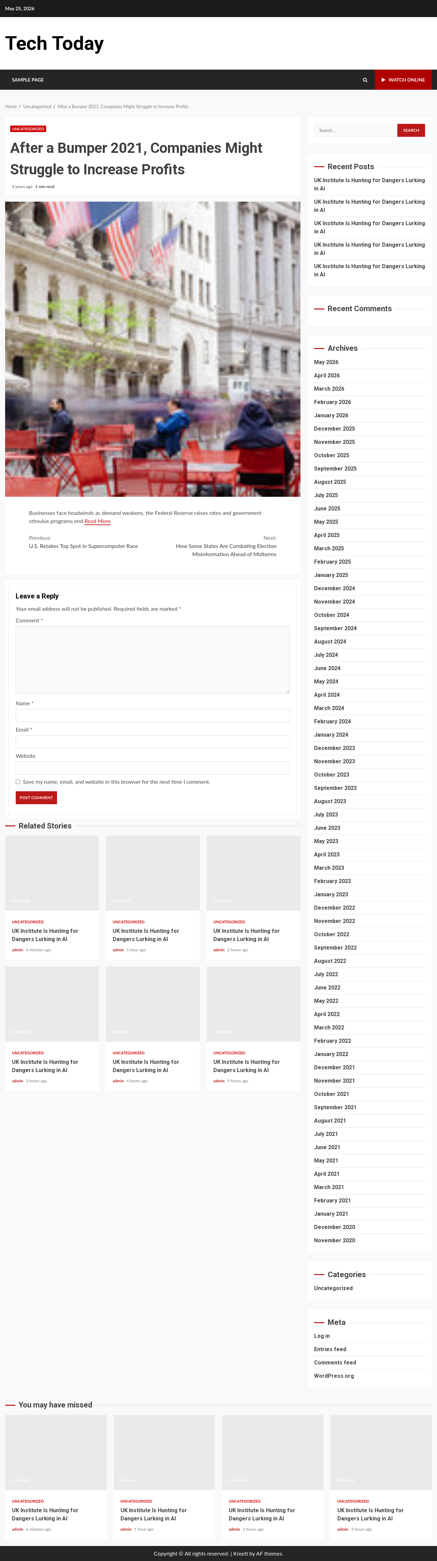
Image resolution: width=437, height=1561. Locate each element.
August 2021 (330, 1120)
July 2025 (326, 495)
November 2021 (334, 1081)
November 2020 (334, 1240)
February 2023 (332, 881)
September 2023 (335, 788)
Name (24, 703)
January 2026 (331, 415)
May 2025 (326, 522)
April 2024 (327, 695)
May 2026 (326, 362)
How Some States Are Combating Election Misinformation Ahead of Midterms (215, 545)
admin (18, 949)
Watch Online (403, 80)
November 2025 (334, 442)
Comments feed (335, 1362)
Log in (322, 1336)
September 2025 (335, 468)
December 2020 (334, 1227)
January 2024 (331, 735)
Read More (97, 521)
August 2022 (330, 961)
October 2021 (331, 1094)
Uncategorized (28, 129)
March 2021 (329, 1187)
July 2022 (326, 974)
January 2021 (331, 1214)
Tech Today (54, 43)
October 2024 (331, 615)
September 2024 (335, 628)
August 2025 (330, 482)
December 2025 (334, 428)
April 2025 (327, 535)
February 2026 (332, 402)
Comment (29, 620)
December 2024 (334, 588)
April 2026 (327, 375)
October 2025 (331, 455)
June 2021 (327, 1147)
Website (26, 755)
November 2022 (334, 921)
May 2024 (326, 681)
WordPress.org (334, 1376)
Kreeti (240, 1553)
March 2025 (329, 548)
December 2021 (334, 1067)
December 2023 (334, 748)
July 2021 (326, 1134)
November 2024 (334, 601)
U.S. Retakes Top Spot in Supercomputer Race (91, 541)
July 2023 (326, 814)
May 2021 (326, 1160)
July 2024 (326, 655)
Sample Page (28, 80)
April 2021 (327, 1174)
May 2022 (326, 1001)
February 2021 (332, 1200)
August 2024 (330, 641)
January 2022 (331, 1054)
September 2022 (335, 947)
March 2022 (329, 1027)
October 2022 (331, 934)
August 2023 (330, 801)
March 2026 (329, 389)
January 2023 (331, 894)
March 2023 (329, 868)
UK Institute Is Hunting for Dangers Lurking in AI (52, 873)
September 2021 (335, 1107)
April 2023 (327, 854)
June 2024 (327, 668)
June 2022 (327, 987)
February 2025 (332, 562)
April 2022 (327, 1014)
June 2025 (327, 508)
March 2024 (329, 708)
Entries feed (330, 1349)
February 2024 (332, 721)
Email (24, 729)
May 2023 (326, 841)
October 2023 (331, 774)
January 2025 (331, 575)
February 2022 (332, 1041)
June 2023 (327, 828)
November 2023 (334, 761)
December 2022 (334, 908)
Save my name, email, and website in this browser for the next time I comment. (116, 781)
